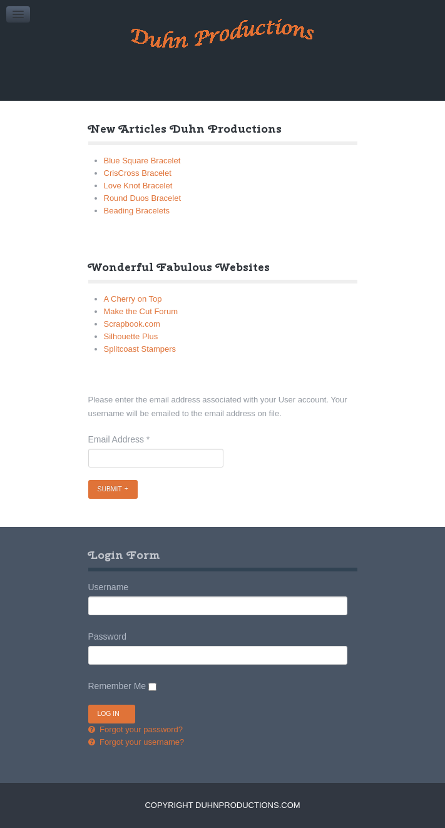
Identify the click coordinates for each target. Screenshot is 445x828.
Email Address (119, 439)
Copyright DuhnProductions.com (222, 805)
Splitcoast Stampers (140, 349)
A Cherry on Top (133, 299)
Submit (110, 489)
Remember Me (117, 686)
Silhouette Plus (131, 336)
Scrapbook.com (132, 324)
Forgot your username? (141, 742)
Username (108, 587)
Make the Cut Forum (141, 311)
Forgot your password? (140, 729)
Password (107, 636)
